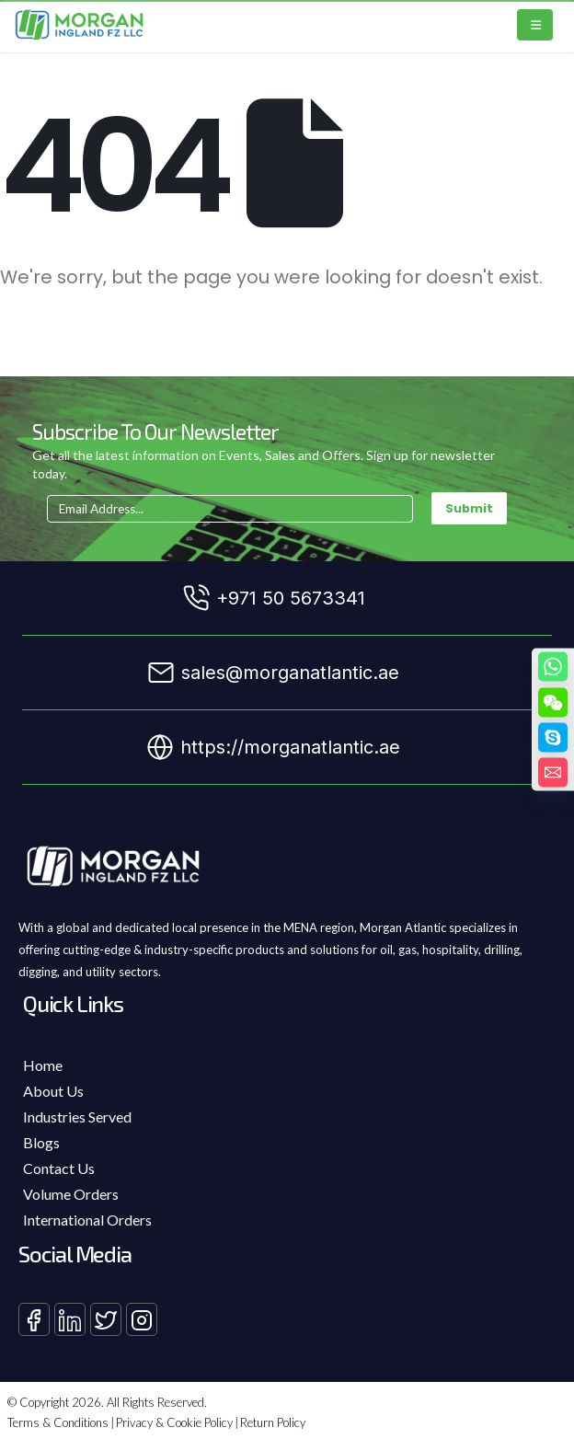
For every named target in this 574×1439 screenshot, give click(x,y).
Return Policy (272, 1422)
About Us (53, 1090)
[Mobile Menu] (535, 24)
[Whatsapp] (553, 667)
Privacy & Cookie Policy (174, 1422)
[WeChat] (553, 703)
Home (43, 1065)
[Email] (553, 773)
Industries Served (77, 1116)
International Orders (87, 1219)
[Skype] (553, 738)
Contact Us (59, 1168)
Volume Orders (71, 1194)
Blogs (41, 1142)
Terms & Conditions (58, 1422)
